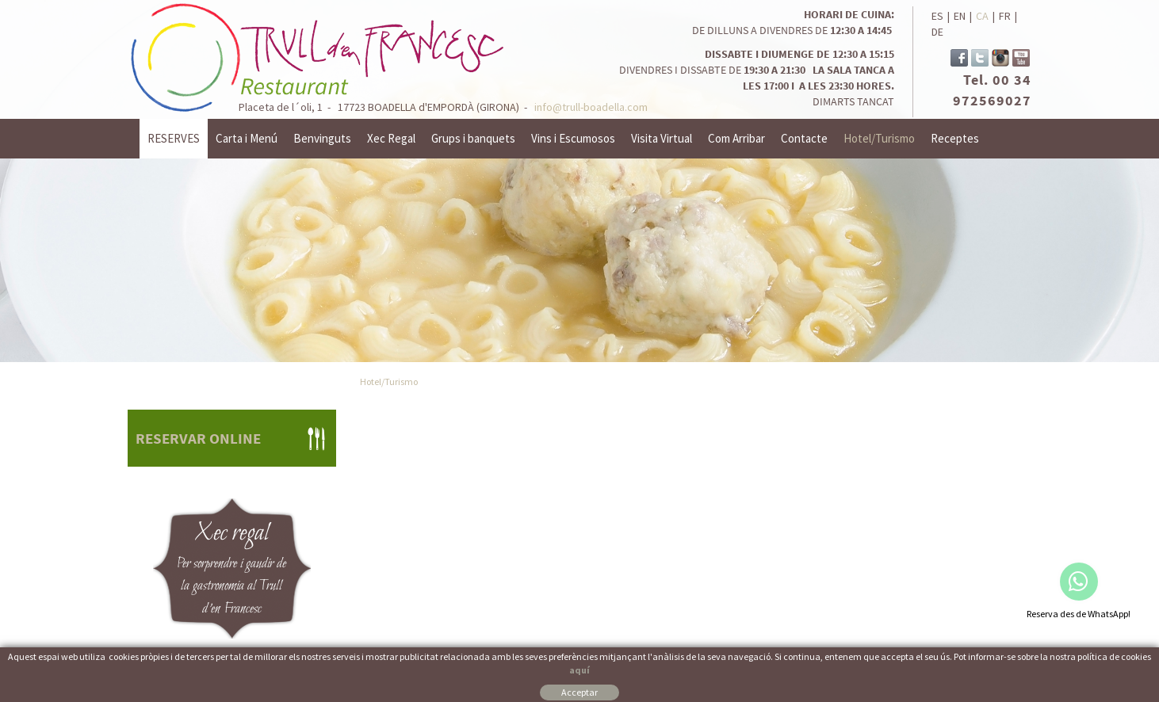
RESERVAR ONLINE (198, 438)
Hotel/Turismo (389, 381)
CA (982, 16)
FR (1005, 16)
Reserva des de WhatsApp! (1078, 614)
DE (937, 32)
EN (960, 16)
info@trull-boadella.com (591, 107)
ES (937, 16)
